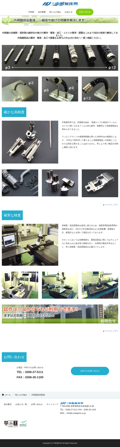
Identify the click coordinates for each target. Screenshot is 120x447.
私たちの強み (55, 12)
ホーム (8, 395)
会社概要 (42, 12)
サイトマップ (52, 404)
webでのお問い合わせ (89, 371)
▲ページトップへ (110, 205)
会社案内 (8, 404)
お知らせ (69, 12)
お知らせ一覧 (21, 404)
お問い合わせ (85, 12)
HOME (31, 12)
